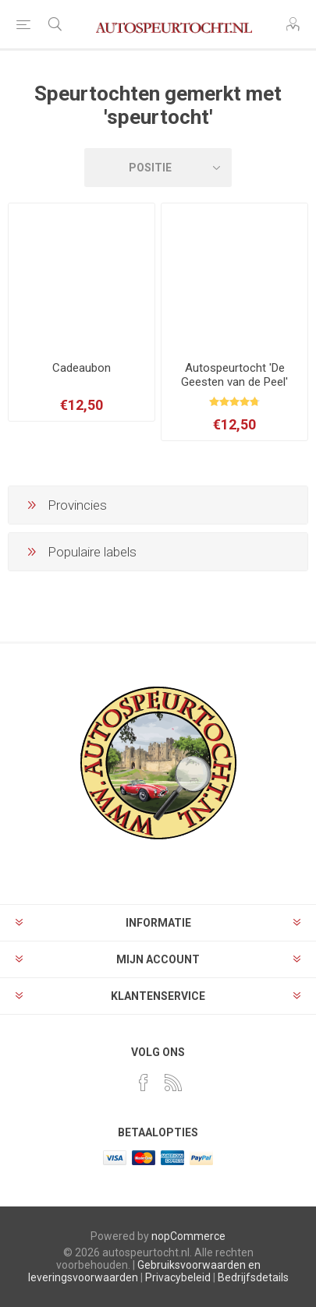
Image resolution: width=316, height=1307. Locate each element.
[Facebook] (143, 1082)
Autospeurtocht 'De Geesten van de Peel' (234, 375)
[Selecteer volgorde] (158, 167)
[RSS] (173, 1082)
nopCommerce (188, 1236)
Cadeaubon (81, 368)
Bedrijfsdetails (253, 1277)
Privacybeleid (178, 1277)
